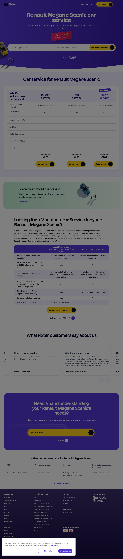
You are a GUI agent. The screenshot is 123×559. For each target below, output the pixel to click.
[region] (39, 547)
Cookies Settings (47, 551)
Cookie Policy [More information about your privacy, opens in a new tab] (53, 545)
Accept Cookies (65, 551)
